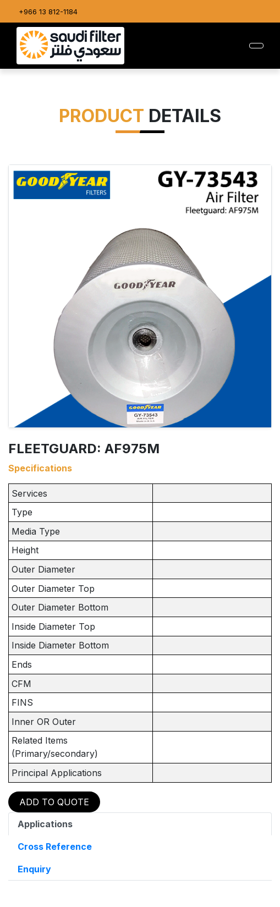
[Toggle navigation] (256, 45)
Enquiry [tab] (34, 869)
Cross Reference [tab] (55, 846)
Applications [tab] (45, 823)
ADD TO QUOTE (54, 801)
